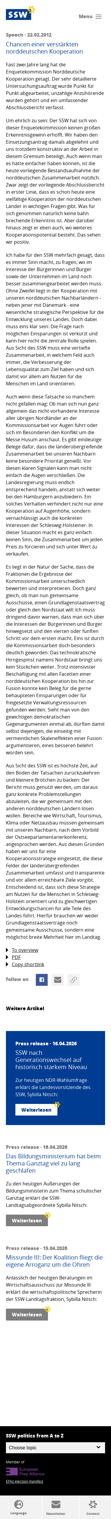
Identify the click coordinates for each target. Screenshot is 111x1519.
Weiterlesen (39, 1108)
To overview (22, 950)
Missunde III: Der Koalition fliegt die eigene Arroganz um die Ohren (54, 1261)
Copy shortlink (25, 964)
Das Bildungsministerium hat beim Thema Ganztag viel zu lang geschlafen (53, 1163)
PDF (13, 957)
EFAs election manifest (24, 1481)
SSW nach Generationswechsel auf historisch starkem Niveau (51, 1060)
